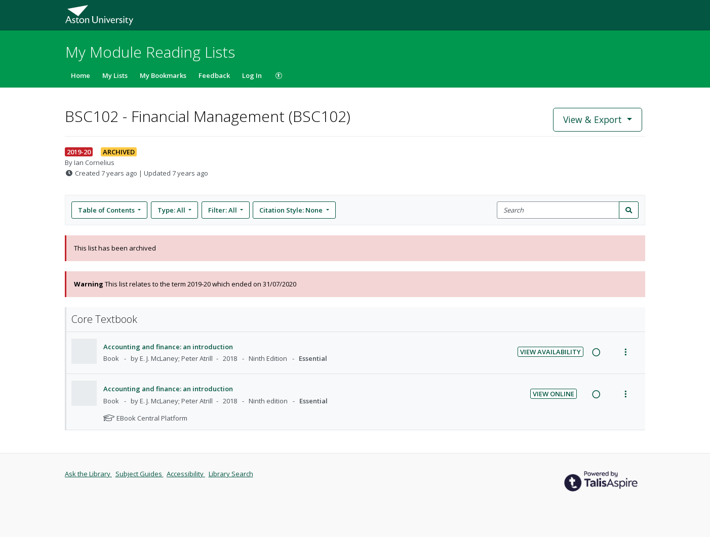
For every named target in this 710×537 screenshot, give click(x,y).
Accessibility (186, 473)
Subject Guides (139, 473)
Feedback (214, 75)
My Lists (115, 75)
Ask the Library (88, 473)
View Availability (550, 351)
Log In (252, 75)
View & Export (593, 119)
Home (80, 75)
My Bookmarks (163, 75)
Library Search (231, 473)
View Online (553, 393)
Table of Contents (107, 210)
